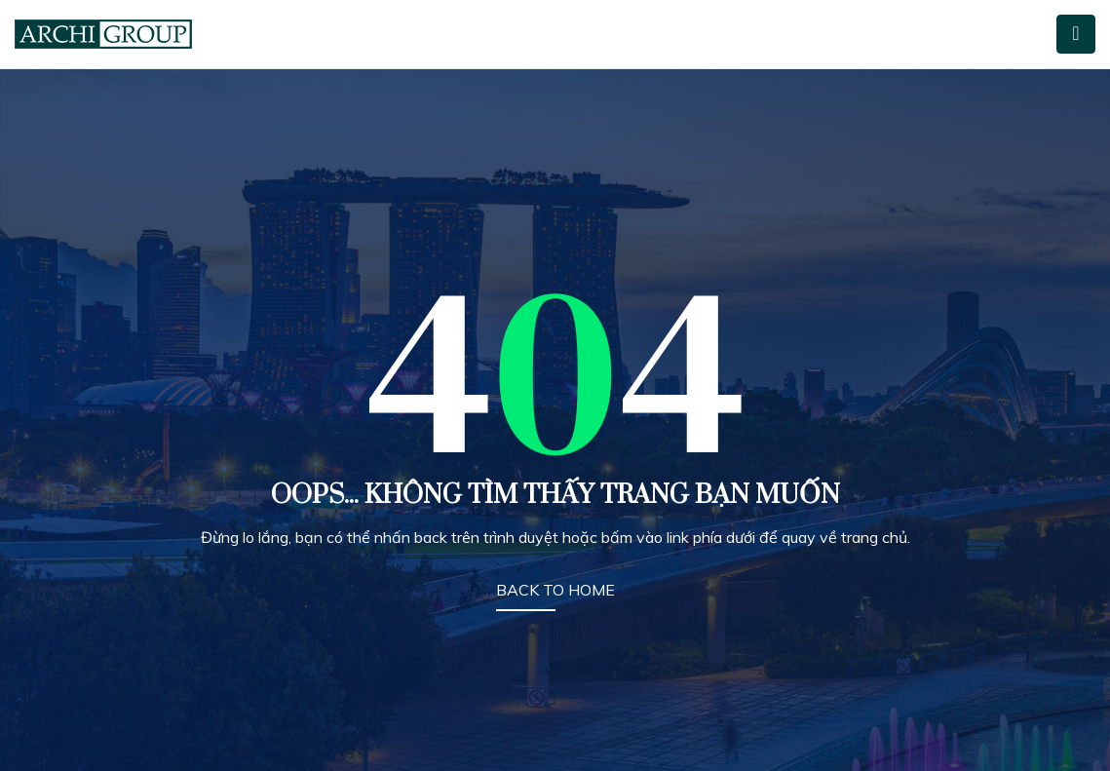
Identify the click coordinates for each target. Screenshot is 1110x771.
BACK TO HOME (555, 589)
